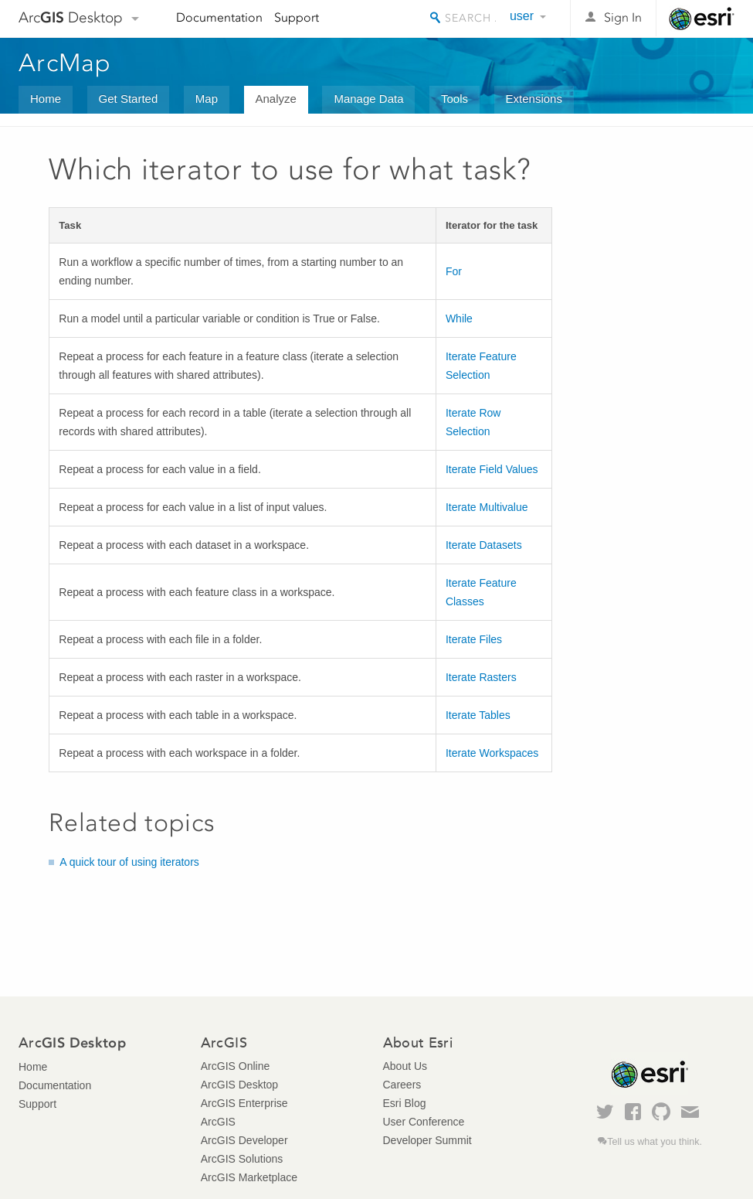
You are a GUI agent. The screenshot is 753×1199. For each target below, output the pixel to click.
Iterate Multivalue (487, 507)
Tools (454, 98)
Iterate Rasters (481, 677)
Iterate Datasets (484, 545)
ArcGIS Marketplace (249, 1177)
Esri (701, 18)
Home (45, 98)
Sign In (623, 17)
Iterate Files (474, 639)
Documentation (219, 17)
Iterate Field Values (492, 469)
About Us (405, 1066)
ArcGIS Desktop (239, 1084)
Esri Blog (404, 1103)
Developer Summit (427, 1140)
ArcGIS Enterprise (244, 1103)
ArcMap (65, 62)
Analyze (276, 98)
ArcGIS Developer (244, 1140)
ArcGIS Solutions (242, 1159)
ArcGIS (218, 1122)
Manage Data (368, 98)
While (459, 318)
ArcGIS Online (235, 1066)
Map (206, 98)
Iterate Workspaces (492, 753)
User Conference (424, 1122)
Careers (402, 1084)
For (454, 271)
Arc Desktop (71, 17)
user (522, 15)
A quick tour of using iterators (129, 862)
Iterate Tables (478, 715)
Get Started (128, 98)
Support (296, 17)
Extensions (534, 98)
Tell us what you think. (654, 1141)
